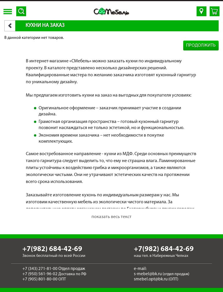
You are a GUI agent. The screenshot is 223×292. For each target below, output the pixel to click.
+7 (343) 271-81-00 (39, 269)
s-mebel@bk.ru (148, 274)
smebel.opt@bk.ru (151, 279)
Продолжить (201, 45)
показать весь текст (111, 217)
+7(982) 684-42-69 (52, 249)
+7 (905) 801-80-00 (39, 279)
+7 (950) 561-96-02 (39, 274)
